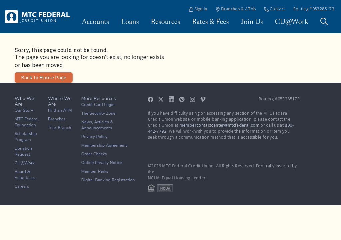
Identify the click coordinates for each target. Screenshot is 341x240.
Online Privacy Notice (101, 162)
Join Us (252, 22)
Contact (274, 9)
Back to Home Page (43, 77)
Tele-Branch (59, 127)
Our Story (24, 110)
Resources (165, 22)
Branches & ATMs (235, 9)
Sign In (198, 9)
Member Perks (95, 171)
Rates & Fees (210, 22)
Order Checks (94, 154)
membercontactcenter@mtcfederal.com (219, 125)
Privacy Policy (94, 136)
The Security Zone (98, 113)
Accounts (95, 22)
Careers (22, 186)
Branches (57, 119)
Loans (130, 22)
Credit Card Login (98, 104)
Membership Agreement (104, 145)
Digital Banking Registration (108, 180)
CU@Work (291, 22)
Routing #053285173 (313, 9)
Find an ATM (60, 110)
